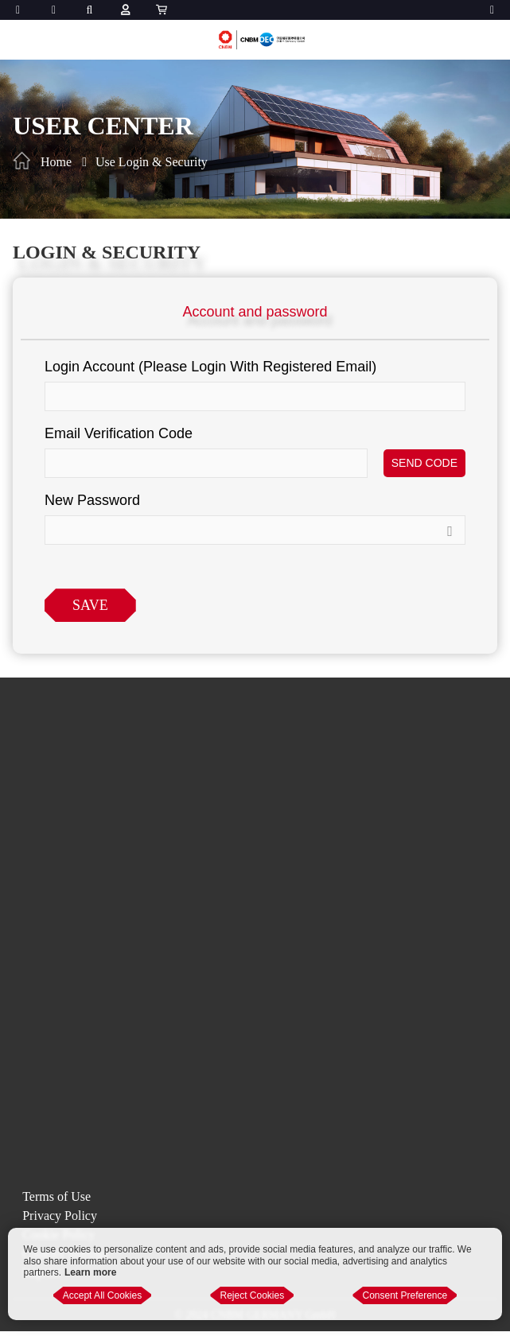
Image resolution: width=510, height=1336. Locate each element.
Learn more (90, 1272)
